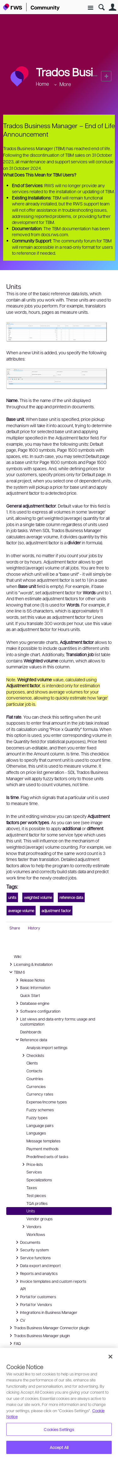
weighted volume (38, 897)
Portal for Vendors (33, 1304)
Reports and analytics (36, 1273)
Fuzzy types (37, 1117)
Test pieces (36, 1195)
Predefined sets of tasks (47, 1156)
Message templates (43, 1140)
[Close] (110, 1357)
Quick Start (30, 995)
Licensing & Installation (30, 964)
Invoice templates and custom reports (50, 1281)
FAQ (15, 1343)
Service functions (32, 1258)
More (65, 84)
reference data (71, 897)
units (12, 897)
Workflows (35, 1234)
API (22, 1288)
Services (34, 1171)
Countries (34, 1078)
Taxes (31, 1187)
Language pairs (39, 1125)
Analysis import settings (46, 1047)
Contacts (34, 1070)
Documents (27, 1242)
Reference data (30, 1040)
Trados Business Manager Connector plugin (48, 1328)
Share (14, 927)
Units (30, 1210)
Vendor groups (39, 1218)
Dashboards (30, 1031)
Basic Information (32, 987)
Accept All (59, 1447)
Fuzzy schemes (40, 1109)
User (112, 7)
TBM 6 (16, 972)
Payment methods (42, 1148)
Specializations (39, 1179)
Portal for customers (35, 1296)
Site (90, 8)
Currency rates (39, 1094)
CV (21, 1320)
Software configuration (37, 1011)
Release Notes (29, 980)
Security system (31, 1250)
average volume (21, 910)
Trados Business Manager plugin (39, 1335)
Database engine (31, 1003)
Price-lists (31, 1164)
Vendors (30, 1226)
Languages (36, 1132)
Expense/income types (46, 1101)
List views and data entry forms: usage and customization (54, 1021)
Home (42, 83)
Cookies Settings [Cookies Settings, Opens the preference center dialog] (59, 1429)
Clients (32, 1062)
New (106, 76)
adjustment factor (56, 910)
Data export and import (37, 1265)
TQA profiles (37, 1203)
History (34, 927)
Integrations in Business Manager (45, 1312)
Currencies (36, 1086)
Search (101, 7)
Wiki (17, 956)
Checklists (32, 1055)
